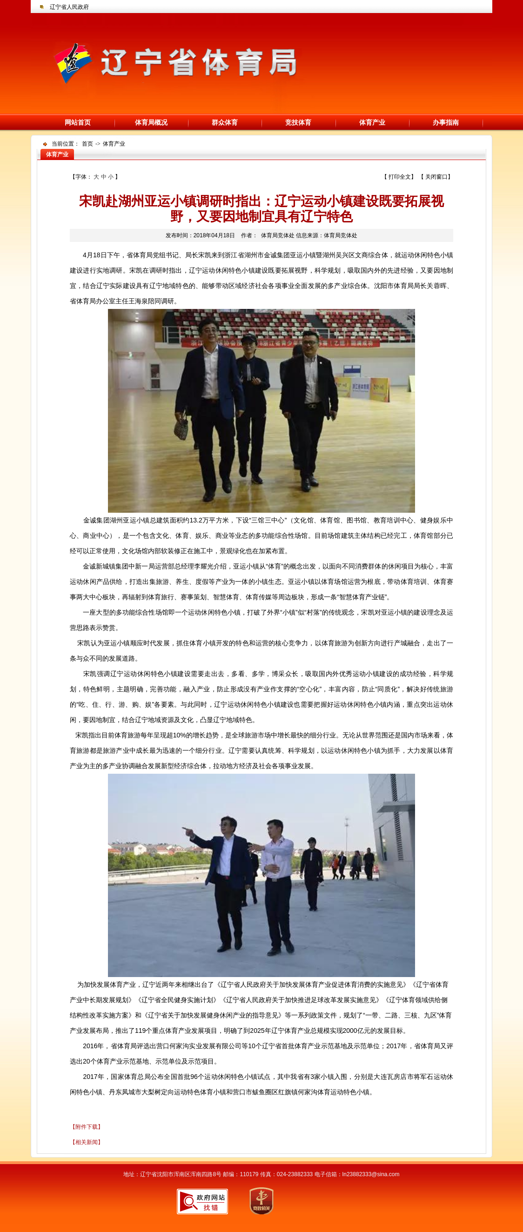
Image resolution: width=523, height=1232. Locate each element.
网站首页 (78, 122)
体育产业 (372, 122)
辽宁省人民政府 (69, 7)
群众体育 (225, 122)
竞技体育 (298, 122)
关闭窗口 (436, 177)
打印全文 (400, 177)
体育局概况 (151, 122)
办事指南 (446, 122)
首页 (87, 144)
